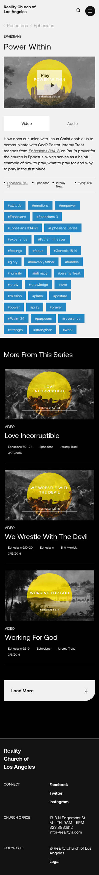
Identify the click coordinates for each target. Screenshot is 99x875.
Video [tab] (27, 123)
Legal (55, 861)
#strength (15, 335)
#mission (15, 301)
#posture (60, 301)
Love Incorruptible (32, 435)
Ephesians (44, 25)
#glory (13, 267)
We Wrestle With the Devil (46, 536)
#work (67, 335)
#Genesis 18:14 (65, 256)
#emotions (40, 211)
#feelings (15, 256)
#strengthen (42, 335)
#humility (15, 279)
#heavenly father (41, 267)
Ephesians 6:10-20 (20, 547)
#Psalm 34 (16, 324)
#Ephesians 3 (47, 222)
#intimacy (40, 279)
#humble (72, 267)
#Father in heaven (52, 245)
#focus (37, 256)
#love (62, 290)
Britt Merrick (69, 547)
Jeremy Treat (69, 446)
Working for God (31, 637)
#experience (18, 245)
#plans (37, 301)
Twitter (56, 793)
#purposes (43, 324)
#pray (34, 313)
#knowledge (38, 290)
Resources (17, 25)
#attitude (15, 211)
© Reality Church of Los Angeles (70, 850)
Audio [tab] (72, 123)
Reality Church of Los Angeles (20, 9)
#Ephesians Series (63, 233)
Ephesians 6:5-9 (19, 648)
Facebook (59, 784)
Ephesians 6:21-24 (20, 446)
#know (13, 290)
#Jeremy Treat (69, 279)
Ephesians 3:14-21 (44, 150)
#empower (67, 211)
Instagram (59, 801)
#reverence (71, 324)
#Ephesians (17, 222)
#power (14, 313)
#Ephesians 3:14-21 (23, 233)
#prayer (56, 313)
